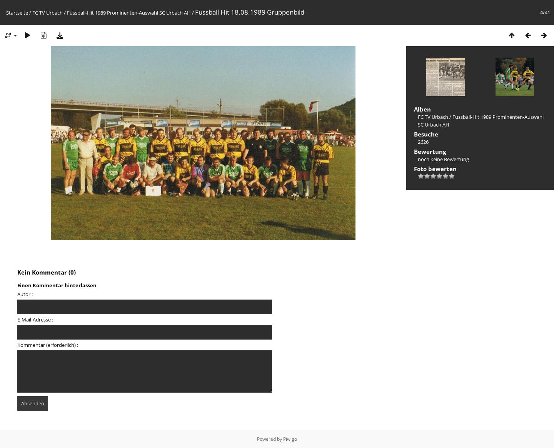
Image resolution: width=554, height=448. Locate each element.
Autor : (25, 294)
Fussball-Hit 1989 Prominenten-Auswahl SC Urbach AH (129, 12)
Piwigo (290, 439)
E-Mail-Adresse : (35, 319)
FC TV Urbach (47, 12)
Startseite (17, 12)
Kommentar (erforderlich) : (47, 344)
